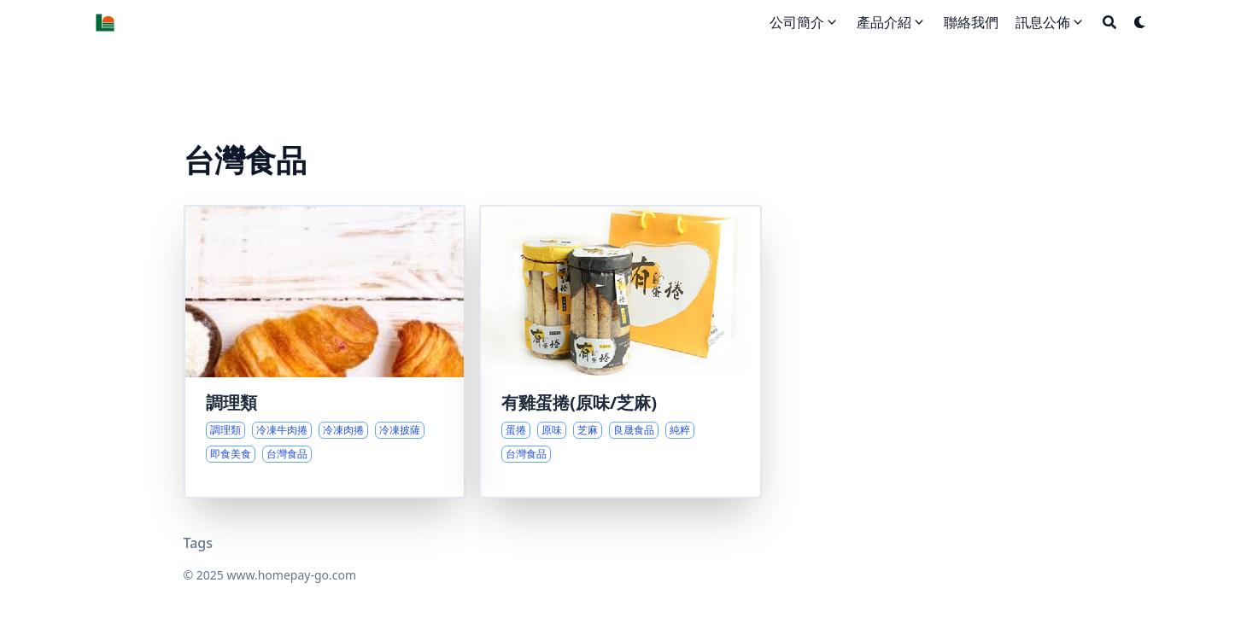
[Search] (1109, 22)
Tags (199, 542)
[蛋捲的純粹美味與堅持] (620, 352)
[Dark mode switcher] (1140, 22)
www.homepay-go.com (291, 575)
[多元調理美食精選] (325, 352)
